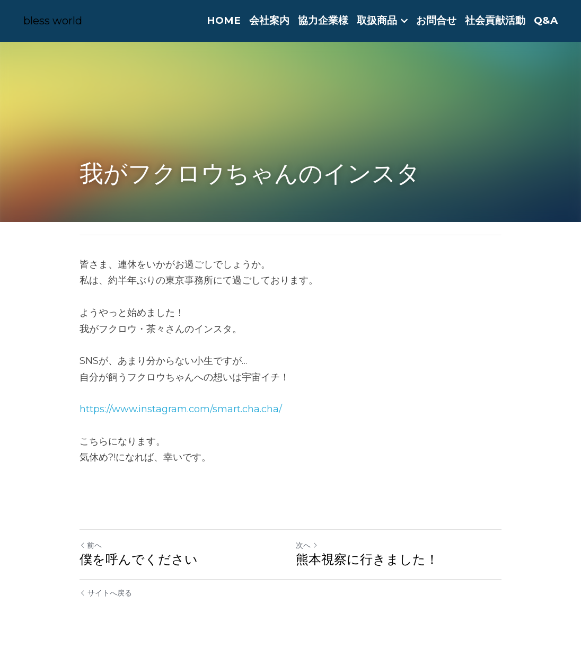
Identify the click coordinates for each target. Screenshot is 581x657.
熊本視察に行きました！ (367, 559)
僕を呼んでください (139, 559)
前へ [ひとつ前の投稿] (91, 545)
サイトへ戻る (106, 593)
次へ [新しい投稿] (307, 545)
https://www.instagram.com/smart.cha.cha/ (181, 409)
